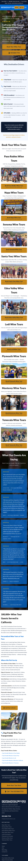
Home (3, 846)
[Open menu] (25, 7)
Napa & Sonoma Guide (7, 859)
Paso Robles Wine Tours (8, 828)
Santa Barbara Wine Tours (8, 830)
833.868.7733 (6, 816)
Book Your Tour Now (14, 785)
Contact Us (4, 851)
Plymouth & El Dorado (7, 836)
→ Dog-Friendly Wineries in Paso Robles (10, 753)
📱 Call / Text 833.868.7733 (14, 791)
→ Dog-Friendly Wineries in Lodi (8, 758)
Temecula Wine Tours (7, 840)
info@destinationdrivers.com (8, 818)
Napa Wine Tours (6, 825)
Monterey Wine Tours (7, 838)
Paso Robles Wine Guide (8, 858)
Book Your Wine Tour (14, 47)
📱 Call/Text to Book (9, 708)
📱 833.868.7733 (14, 53)
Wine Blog (4, 850)
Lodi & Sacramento (6, 834)
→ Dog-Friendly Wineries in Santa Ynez (10, 755)
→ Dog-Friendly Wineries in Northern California (12, 760)
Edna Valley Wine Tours (7, 832)
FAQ (3, 848)
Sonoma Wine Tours (7, 826)
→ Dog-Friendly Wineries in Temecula (10, 763)
